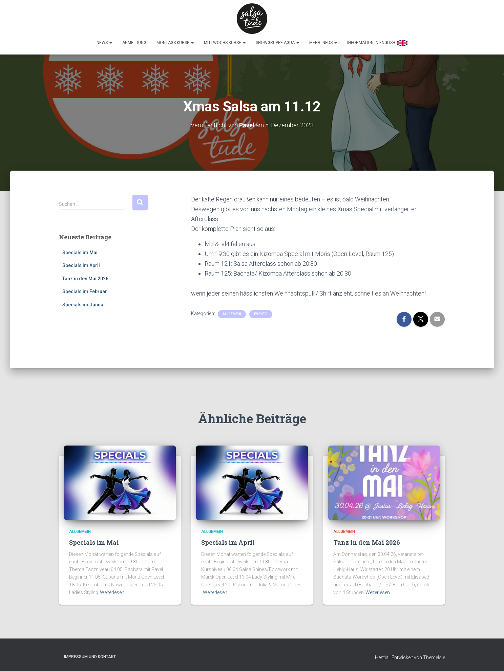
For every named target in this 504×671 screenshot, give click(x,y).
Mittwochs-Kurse (225, 42)
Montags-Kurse (175, 42)
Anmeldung (134, 42)
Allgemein (232, 312)
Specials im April (81, 263)
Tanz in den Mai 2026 (85, 277)
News (104, 42)
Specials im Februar (84, 290)
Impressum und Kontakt (90, 655)
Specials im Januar (83, 303)
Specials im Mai (80, 250)
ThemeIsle (434, 655)
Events (261, 312)
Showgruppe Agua (277, 42)
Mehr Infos (323, 42)
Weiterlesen (112, 590)
